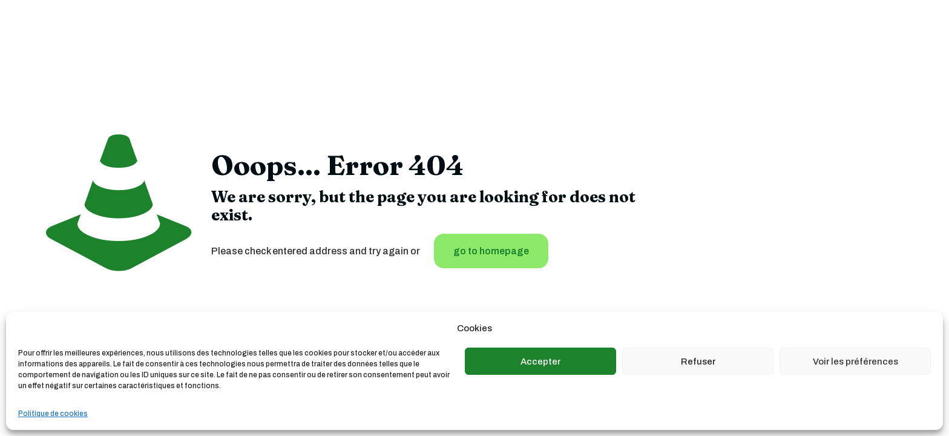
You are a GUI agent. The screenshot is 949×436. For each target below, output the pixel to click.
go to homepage (491, 251)
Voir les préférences (855, 361)
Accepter (540, 361)
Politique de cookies (53, 413)
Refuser (698, 361)
